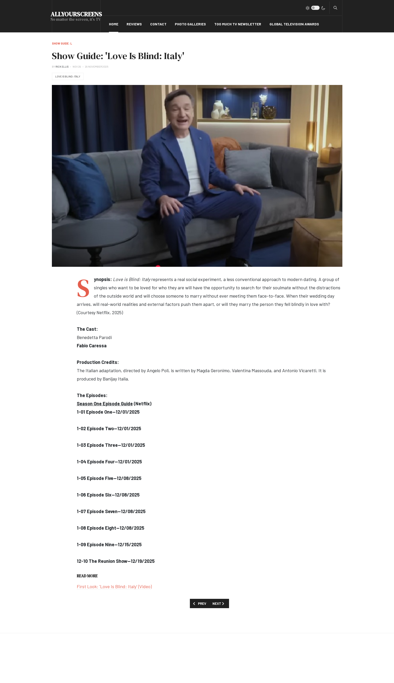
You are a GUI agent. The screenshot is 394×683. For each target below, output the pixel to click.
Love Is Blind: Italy (67, 76)
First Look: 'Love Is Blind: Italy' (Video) (114, 586)
